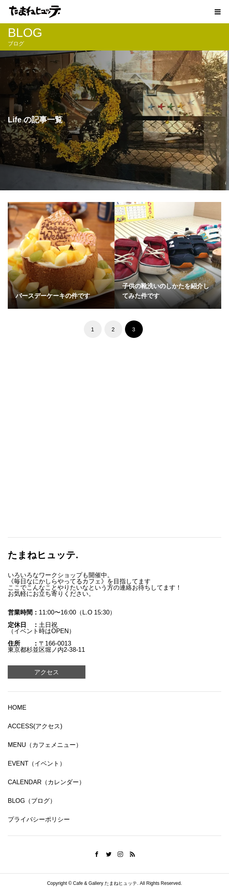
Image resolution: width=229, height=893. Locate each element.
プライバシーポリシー (39, 819)
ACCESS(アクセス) (35, 726)
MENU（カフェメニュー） (45, 745)
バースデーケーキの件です (53, 295)
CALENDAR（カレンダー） (46, 782)
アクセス (46, 672)
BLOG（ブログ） (32, 800)
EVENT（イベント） (37, 763)
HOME (17, 707)
